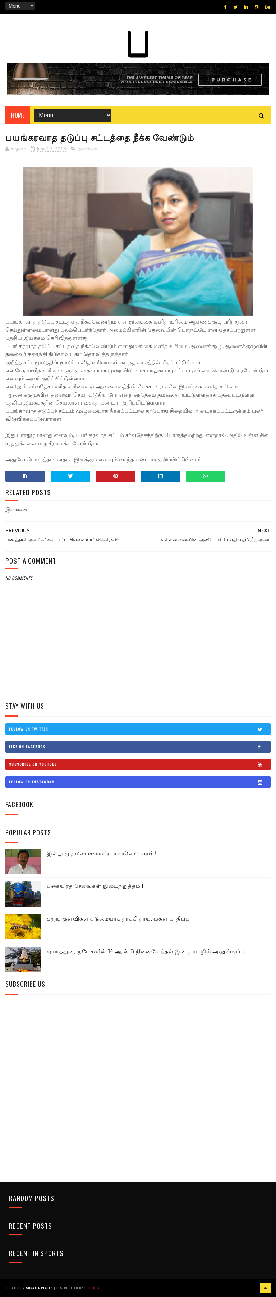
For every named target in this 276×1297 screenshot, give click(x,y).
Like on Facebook (139, 747)
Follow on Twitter (139, 729)
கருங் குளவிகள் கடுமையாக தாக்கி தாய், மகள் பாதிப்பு (118, 918)
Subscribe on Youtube (139, 764)
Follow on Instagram (139, 782)
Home (17, 115)
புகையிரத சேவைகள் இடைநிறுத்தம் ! (95, 885)
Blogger (92, 1288)
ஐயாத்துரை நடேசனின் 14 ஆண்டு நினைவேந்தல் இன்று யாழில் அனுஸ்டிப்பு (146, 951)
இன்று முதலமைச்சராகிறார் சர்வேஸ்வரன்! (101, 853)
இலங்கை (87, 149)
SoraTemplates (39, 1288)
